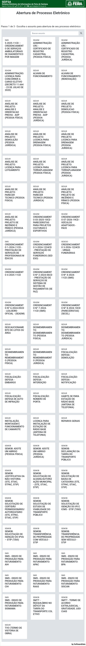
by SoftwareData (78, 644)
